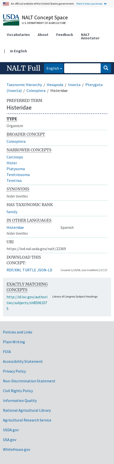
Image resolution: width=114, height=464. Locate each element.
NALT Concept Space (45, 17)
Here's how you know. (89, 3)
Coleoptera (35, 90)
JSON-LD (44, 269)
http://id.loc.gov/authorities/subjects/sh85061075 (27, 302)
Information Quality (20, 400)
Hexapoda (55, 84)
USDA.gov (11, 429)
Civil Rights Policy (18, 390)
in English (18, 50)
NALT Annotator (90, 36)
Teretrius (14, 180)
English (51, 68)
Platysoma (16, 168)
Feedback (64, 34)
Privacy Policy (14, 371)
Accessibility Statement (23, 361)
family (12, 211)
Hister (12, 162)
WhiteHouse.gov (16, 449)
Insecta (74, 84)
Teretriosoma (18, 174)
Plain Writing (14, 341)
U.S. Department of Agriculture (44, 23)
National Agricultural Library (27, 410)
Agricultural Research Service (27, 420)
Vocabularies (18, 34)
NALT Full (23, 68)
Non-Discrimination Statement (29, 380)
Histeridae (15, 227)
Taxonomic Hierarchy (24, 84)
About (43, 34)
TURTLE (29, 269)
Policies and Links (17, 332)
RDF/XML (14, 269)
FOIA (7, 351)
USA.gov (9, 439)
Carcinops (15, 157)
